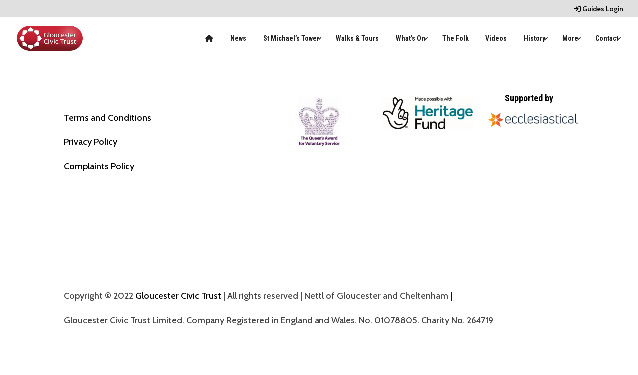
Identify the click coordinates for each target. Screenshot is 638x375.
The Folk (455, 38)
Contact (606, 38)
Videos (496, 38)
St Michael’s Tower (291, 38)
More (570, 38)
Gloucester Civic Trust (178, 295)
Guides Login (598, 9)
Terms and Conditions (107, 117)
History (534, 38)
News (238, 38)
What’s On (410, 38)
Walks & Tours (357, 38)
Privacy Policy (90, 141)
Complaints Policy (99, 166)
